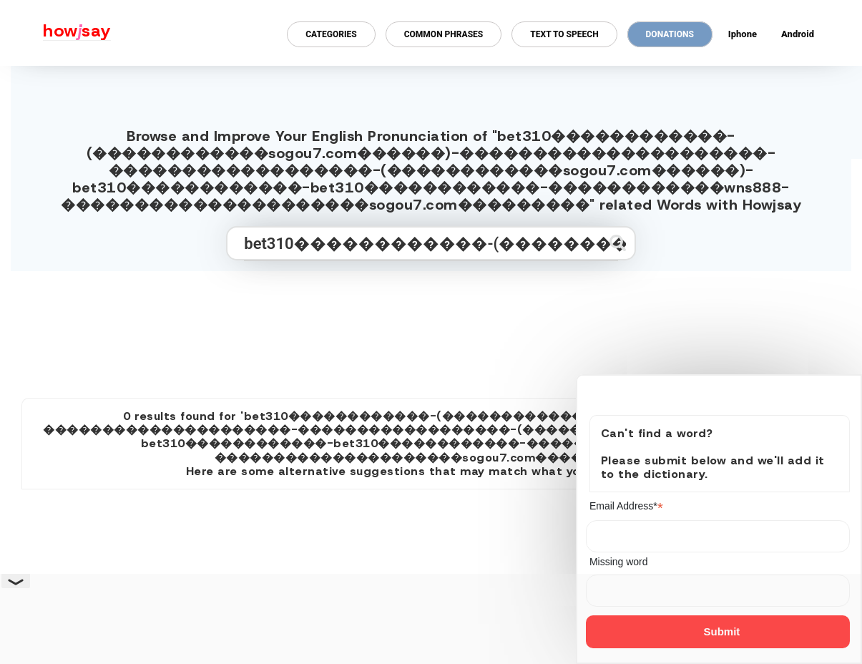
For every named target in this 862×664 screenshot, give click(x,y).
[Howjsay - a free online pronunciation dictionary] (55, 33)
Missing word (618, 561)
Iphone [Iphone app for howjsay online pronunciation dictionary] (742, 34)
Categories (330, 34)
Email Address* (626, 506)
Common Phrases (444, 34)
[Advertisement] (431, 328)
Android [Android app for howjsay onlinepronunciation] (797, 34)
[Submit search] (617, 243)
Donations (670, 34)
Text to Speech (564, 34)
